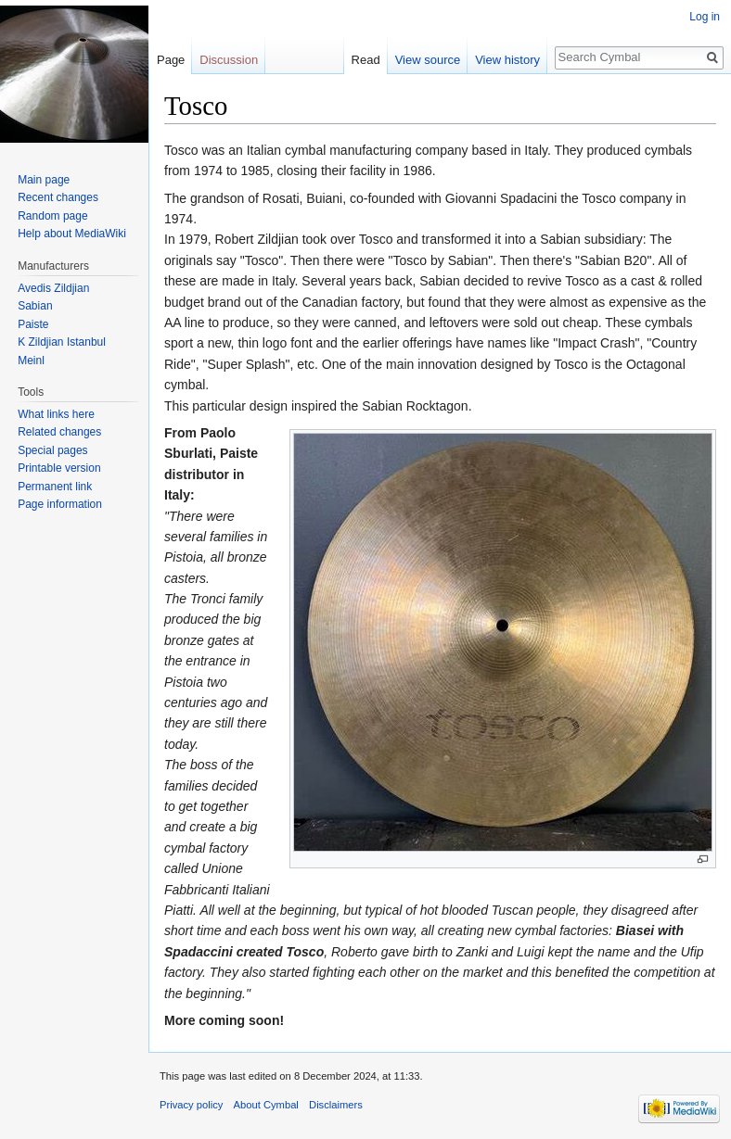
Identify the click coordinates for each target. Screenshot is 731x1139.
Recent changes (58, 197)
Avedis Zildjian (53, 288)
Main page (44, 179)
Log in (704, 16)
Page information (60, 504)
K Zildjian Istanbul (62, 341)
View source (428, 60)
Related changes (59, 431)
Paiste (33, 324)
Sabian (35, 305)
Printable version (59, 468)
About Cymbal (266, 1104)
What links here (56, 414)
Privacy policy (191, 1104)
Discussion (228, 60)
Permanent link (55, 486)
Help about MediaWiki (72, 233)
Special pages (52, 450)
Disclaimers (336, 1104)
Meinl (31, 360)
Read (366, 60)
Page (171, 60)
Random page (52, 215)
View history (507, 60)
